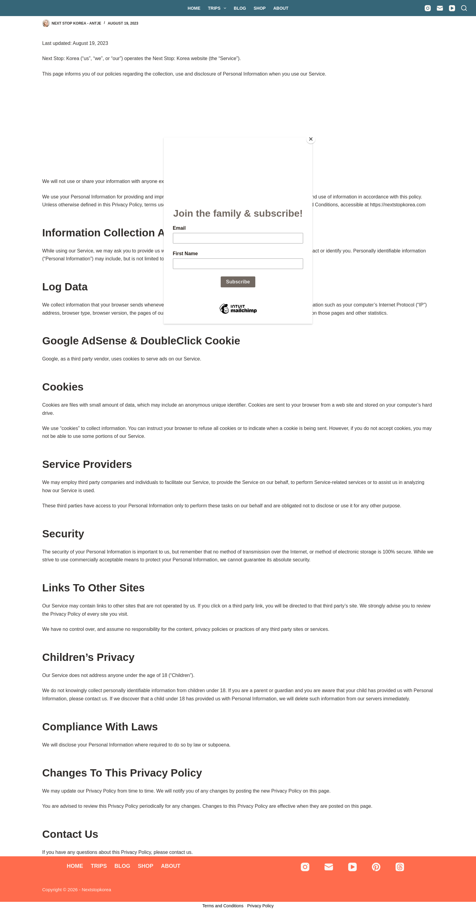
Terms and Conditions (222, 905)
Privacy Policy (260, 905)
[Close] (310, 139)
